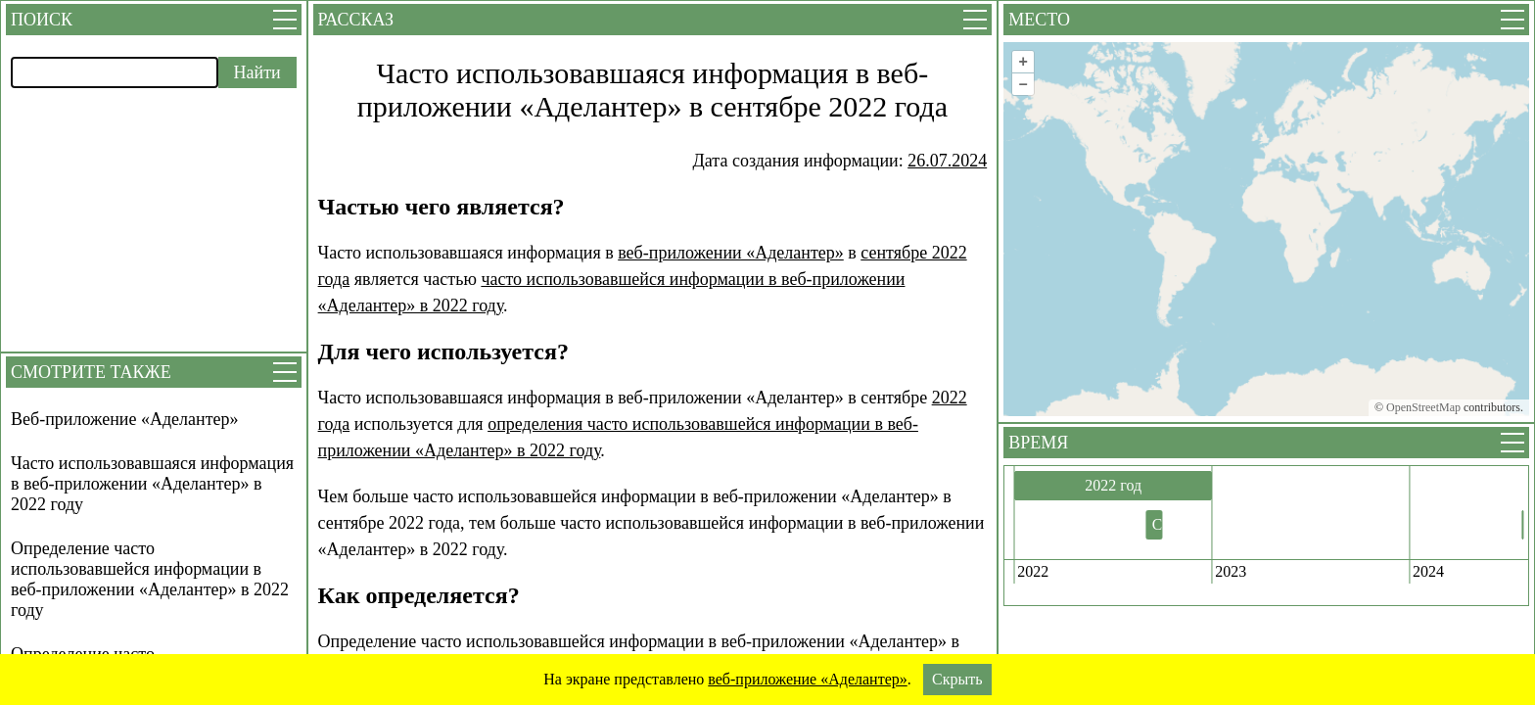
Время (1038, 442)
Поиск (41, 19)
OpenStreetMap (1423, 407)
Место (1039, 19)
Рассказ (356, 19)
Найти (257, 72)
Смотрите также (91, 372)
